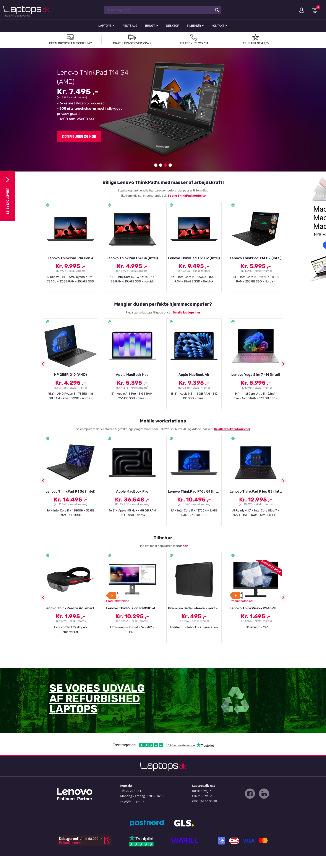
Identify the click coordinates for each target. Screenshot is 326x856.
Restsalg (130, 26)
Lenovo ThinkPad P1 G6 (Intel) (70, 491)
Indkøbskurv (316, 10)
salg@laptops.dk (132, 801)
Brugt (150, 26)
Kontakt (218, 26)
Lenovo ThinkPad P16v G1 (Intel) (194, 491)
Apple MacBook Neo (132, 375)
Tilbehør (194, 26)
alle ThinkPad (182, 196)
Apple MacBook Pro (132, 491)
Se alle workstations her (232, 429)
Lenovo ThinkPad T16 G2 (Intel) (194, 258)
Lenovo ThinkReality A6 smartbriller (74, 608)
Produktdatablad (117, 601)
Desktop (172, 26)
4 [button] (170, 165)
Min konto (301, 10)
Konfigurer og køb (79, 136)
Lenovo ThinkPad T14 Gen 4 (70, 258)
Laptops (105, 26)
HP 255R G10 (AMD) (70, 375)
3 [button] (165, 165)
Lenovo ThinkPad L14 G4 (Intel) (132, 258)
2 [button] (160, 165)
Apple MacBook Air (193, 375)
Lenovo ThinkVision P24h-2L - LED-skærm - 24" (270, 608)
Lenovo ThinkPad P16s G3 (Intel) (257, 491)
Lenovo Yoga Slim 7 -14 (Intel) (255, 375)
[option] (163, 110)
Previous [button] (43, 364)
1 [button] (155, 165)
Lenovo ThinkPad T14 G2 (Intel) (256, 258)
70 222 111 (133, 791)
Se (169, 196)
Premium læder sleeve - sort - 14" (196, 608)
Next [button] (283, 364)
